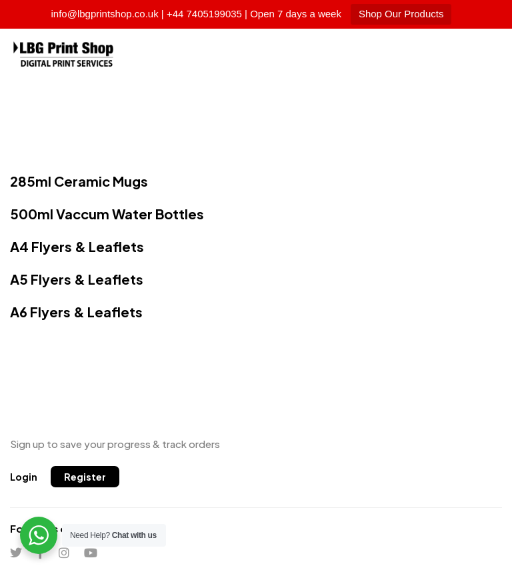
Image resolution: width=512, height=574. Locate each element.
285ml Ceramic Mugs (79, 181)
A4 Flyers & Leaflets (77, 246)
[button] (23, 476)
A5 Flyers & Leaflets (76, 279)
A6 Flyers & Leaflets (76, 311)
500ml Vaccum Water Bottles (107, 213)
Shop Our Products (401, 13)
